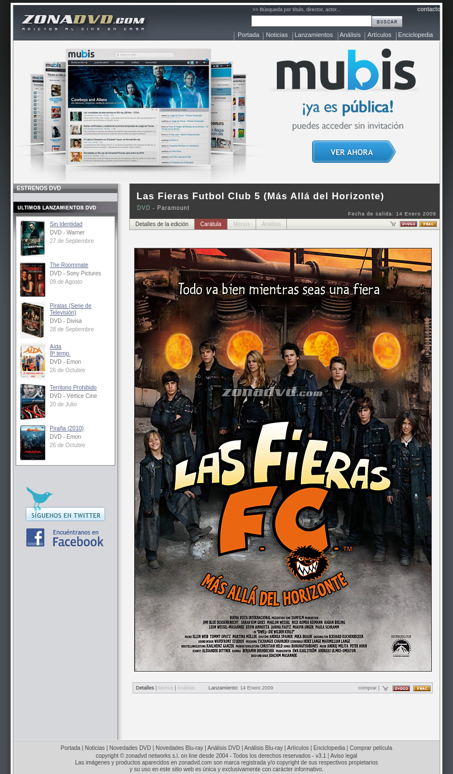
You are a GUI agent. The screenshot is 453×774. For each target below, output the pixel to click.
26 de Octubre (67, 370)
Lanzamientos (314, 34)
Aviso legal (344, 756)
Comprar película (371, 748)
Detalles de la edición (161, 224)
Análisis (350, 34)
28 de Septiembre (72, 329)
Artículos (379, 34)
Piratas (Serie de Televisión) (70, 309)
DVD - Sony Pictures (75, 273)
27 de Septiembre (72, 241)
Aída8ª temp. (60, 350)
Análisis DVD (223, 748)
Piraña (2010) (67, 428)
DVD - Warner (67, 232)
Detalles (145, 688)
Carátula (210, 224)
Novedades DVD (130, 748)
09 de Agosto (66, 282)
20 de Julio (63, 404)
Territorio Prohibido (73, 387)
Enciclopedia (415, 34)
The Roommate (69, 265)
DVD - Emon (65, 362)
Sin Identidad (66, 224)
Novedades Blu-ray (179, 748)
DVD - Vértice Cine (73, 396)
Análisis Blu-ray (263, 748)
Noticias (277, 34)
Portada (248, 34)
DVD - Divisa (66, 321)
